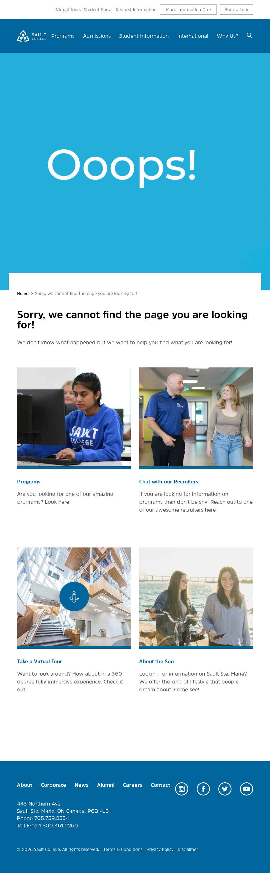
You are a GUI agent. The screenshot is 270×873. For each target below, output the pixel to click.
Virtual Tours (68, 9)
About (24, 784)
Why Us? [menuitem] (227, 35)
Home (23, 293)
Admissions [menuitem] (97, 35)
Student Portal (98, 9)
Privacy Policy (160, 849)
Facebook (203, 788)
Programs (29, 481)
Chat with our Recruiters (170, 481)
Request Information (136, 9)
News (82, 784)
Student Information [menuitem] (144, 35)
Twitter (225, 788)
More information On (187, 9)
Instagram (181, 788)
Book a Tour (236, 9)
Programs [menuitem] (63, 35)
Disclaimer (188, 849)
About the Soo (157, 661)
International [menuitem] (192, 35)
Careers (132, 784)
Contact (160, 784)
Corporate (53, 784)
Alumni (105, 784)
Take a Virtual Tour (40, 661)
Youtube (246, 788)
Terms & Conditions (122, 849)
